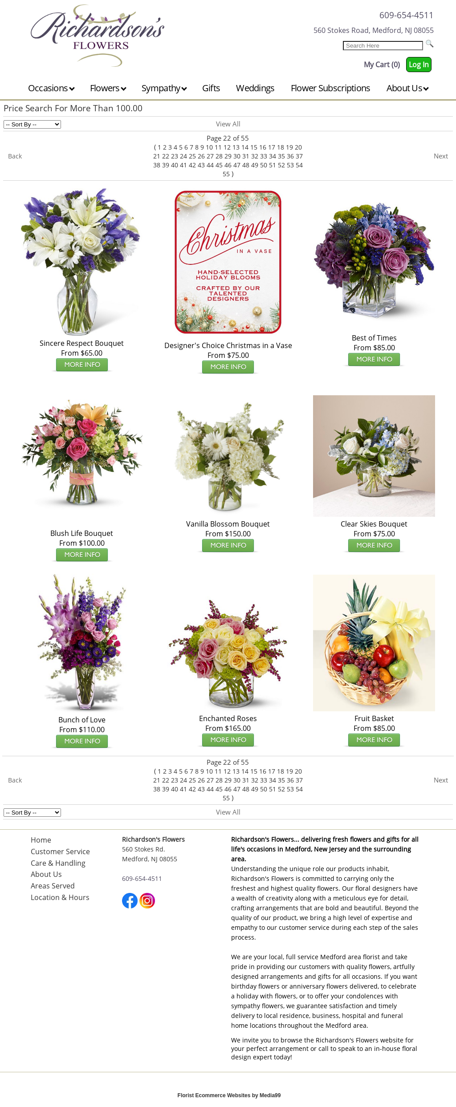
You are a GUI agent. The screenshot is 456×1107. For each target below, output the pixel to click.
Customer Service (60, 851)
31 (245, 156)
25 (192, 156)
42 (192, 165)
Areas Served (53, 886)
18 (280, 147)
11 (218, 147)
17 (271, 147)
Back (15, 156)
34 (272, 156)
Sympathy (164, 88)
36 (290, 156)
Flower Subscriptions (330, 88)
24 (183, 156)
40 (174, 165)
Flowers (108, 88)
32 (254, 156)
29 (228, 156)
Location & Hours (60, 897)
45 (219, 165)
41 (183, 165)
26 (201, 156)
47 (236, 165)
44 (210, 165)
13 (236, 147)
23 (174, 156)
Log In (419, 64)
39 (165, 165)
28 (219, 156)
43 (201, 165)
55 (226, 174)
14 (244, 147)
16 (262, 147)
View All (228, 123)
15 (253, 147)
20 (298, 147)
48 (245, 165)
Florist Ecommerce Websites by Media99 (229, 1095)
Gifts (211, 88)
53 (290, 165)
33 (263, 156)
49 (254, 165)
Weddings (255, 88)
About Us (408, 88)
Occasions (51, 88)
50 (263, 165)
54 (299, 165)
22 (165, 156)
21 (156, 156)
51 (272, 165)
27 (210, 156)
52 (281, 165)
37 (299, 156)
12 (227, 147)
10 (209, 147)
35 (281, 156)
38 (156, 165)
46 (228, 165)
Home (41, 840)
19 (289, 147)
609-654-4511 (406, 15)
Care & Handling (58, 863)
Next (441, 155)
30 (236, 156)
